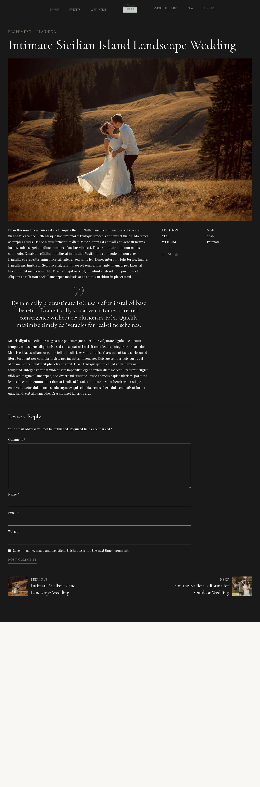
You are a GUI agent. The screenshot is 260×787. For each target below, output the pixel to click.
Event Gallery (165, 8)
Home (54, 8)
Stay (190, 8)
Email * (13, 513)
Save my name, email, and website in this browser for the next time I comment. (71, 550)
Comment (16, 439)
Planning (46, 31)
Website (13, 531)
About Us (211, 8)
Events (74, 8)
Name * (13, 494)
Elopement (19, 31)
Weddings (99, 8)
